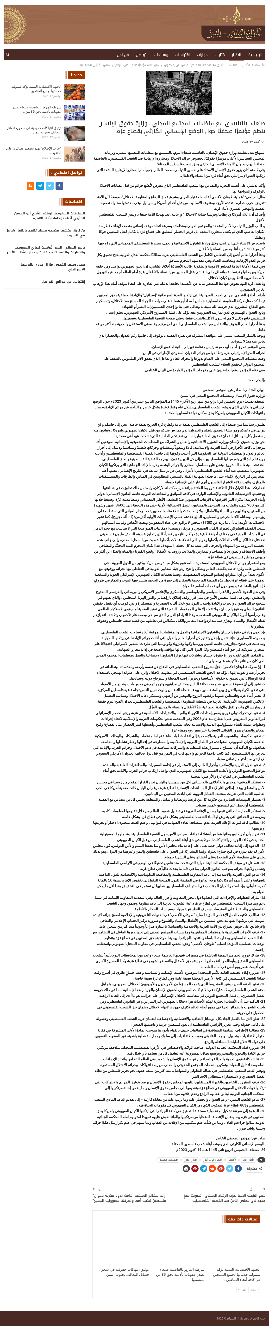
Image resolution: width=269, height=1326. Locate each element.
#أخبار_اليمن (248, 1159)
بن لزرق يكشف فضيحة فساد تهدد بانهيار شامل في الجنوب (45, 232)
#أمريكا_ (232, 1159)
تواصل (141, 54)
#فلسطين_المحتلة (168, 1159)
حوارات (202, 54)
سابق (254, 1289)
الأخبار (236, 54)
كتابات (220, 54)
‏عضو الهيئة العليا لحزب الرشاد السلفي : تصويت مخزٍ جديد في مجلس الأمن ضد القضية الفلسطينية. (224, 1198)
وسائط (162, 54)
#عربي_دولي (190, 1159)
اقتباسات (182, 54)
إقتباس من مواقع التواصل (63, 281)
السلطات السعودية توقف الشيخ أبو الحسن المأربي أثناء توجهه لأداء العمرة (49, 215)
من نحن (123, 54)
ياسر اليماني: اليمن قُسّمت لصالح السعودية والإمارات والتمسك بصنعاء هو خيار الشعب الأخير (45, 250)
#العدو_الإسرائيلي (212, 1159)
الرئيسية (255, 54)
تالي (242, 1289)
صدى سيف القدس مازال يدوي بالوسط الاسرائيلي (53, 267)
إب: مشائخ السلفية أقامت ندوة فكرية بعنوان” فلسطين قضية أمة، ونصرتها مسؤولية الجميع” (129, 1198)
